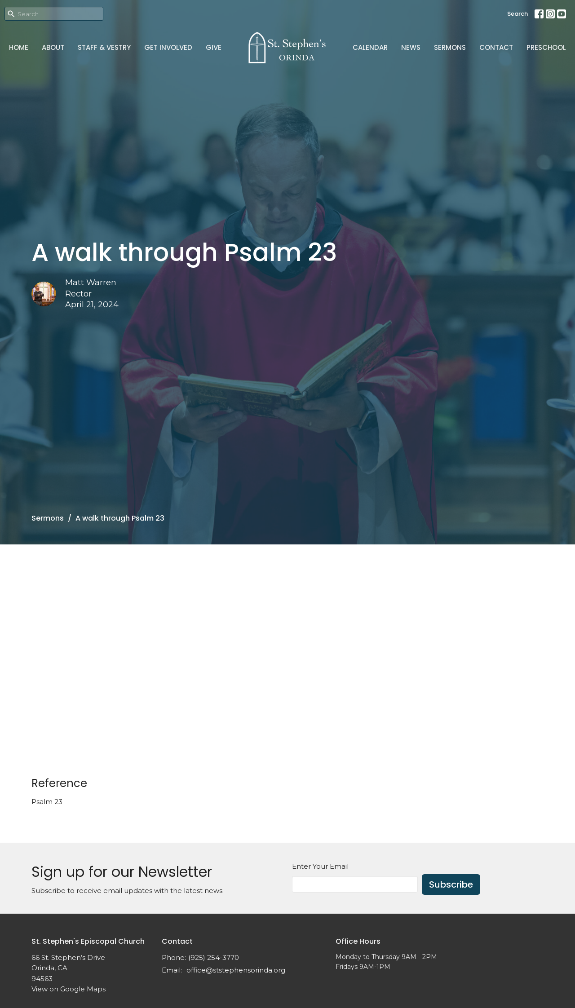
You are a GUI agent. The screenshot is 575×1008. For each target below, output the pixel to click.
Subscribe (451, 884)
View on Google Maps (68, 989)
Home (18, 47)
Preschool (546, 47)
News (410, 47)
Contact (496, 47)
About (53, 47)
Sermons (450, 47)
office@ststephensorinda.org (235, 970)
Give (213, 47)
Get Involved (168, 47)
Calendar (370, 47)
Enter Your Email (320, 866)
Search (517, 13)
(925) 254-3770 (213, 957)
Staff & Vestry (104, 47)
